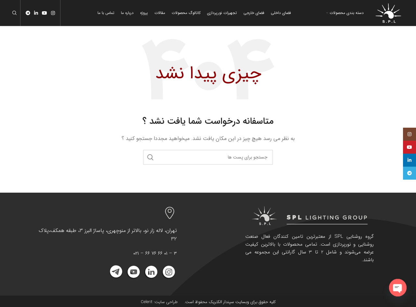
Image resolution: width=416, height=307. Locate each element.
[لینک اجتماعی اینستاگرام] (53, 13)
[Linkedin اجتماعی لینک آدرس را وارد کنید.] (36, 13)
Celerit (146, 302)
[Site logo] (388, 13)
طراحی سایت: (165, 302)
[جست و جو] (15, 12)
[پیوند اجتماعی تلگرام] (28, 13)
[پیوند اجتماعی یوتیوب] (44, 13)
